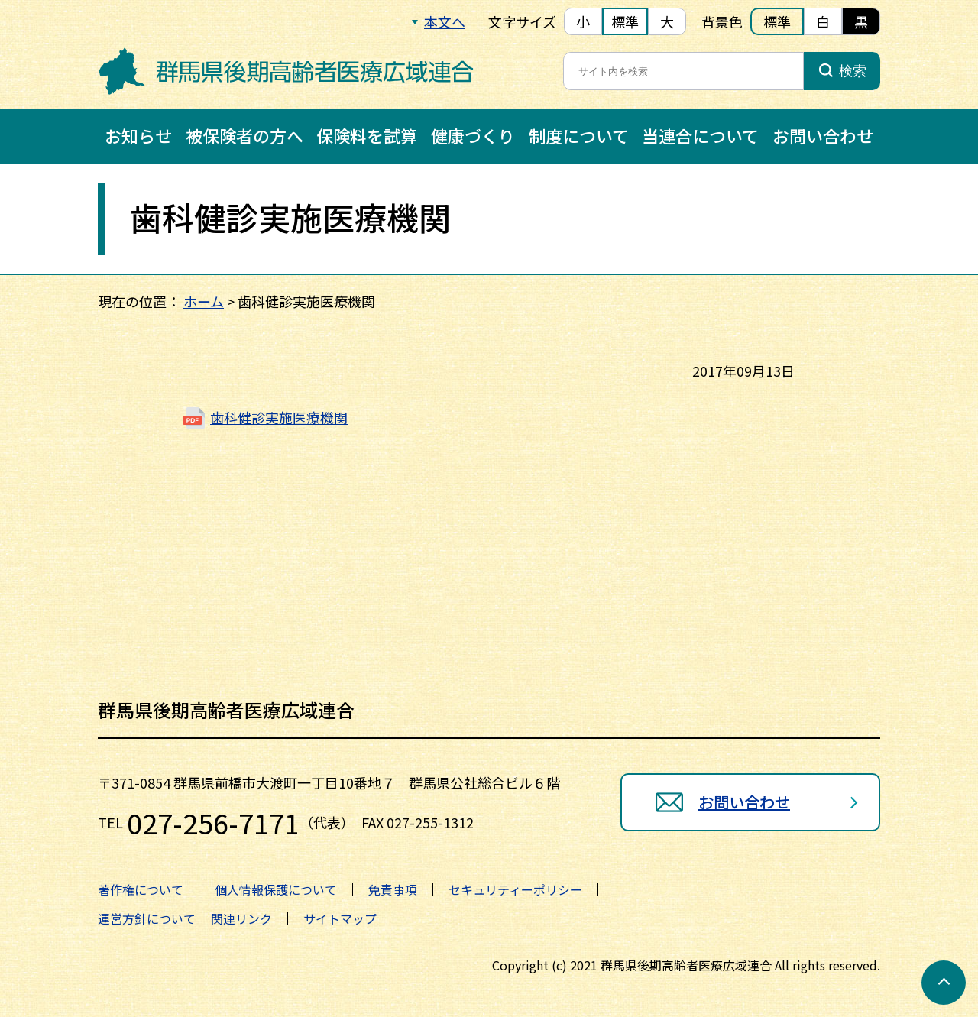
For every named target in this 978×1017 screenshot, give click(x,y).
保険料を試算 (366, 135)
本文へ (444, 21)
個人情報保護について (276, 889)
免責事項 (392, 889)
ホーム (203, 301)
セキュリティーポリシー (515, 889)
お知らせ (138, 135)
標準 (625, 21)
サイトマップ (340, 918)
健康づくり (473, 135)
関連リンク (241, 918)
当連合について (700, 135)
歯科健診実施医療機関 (279, 417)
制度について (579, 135)
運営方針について (147, 918)
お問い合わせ (822, 135)
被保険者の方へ (244, 135)
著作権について (140, 889)
